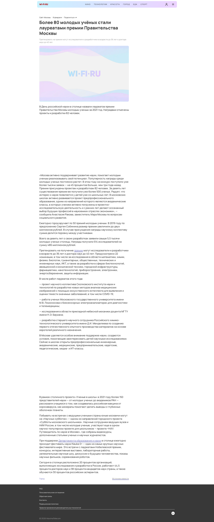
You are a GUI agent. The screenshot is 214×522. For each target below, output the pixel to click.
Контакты (43, 500)
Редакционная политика (48, 504)
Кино (88, 4)
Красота (115, 4)
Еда (135, 4)
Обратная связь (45, 496)
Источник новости (120, 478)
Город (126, 4)
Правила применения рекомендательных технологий (60, 508)
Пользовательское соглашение (51, 492)
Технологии (100, 4)
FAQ (40, 489)
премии (78, 250)
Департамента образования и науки (79, 440)
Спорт (144, 4)
